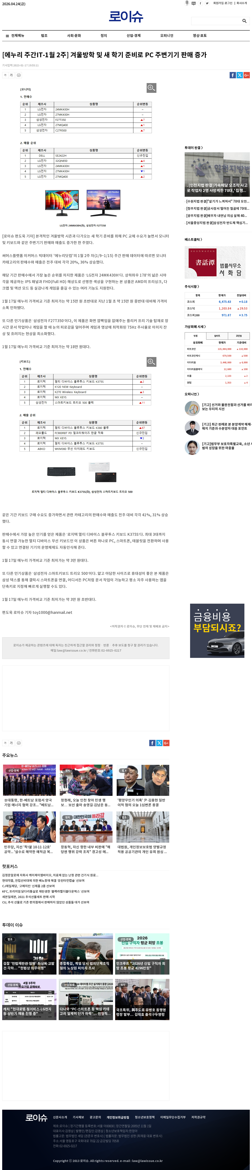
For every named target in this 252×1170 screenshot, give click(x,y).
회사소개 (240, 3)
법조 (44, 36)
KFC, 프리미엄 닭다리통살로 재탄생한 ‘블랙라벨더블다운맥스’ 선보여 (46, 891)
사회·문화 (74, 36)
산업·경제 (134, 36)
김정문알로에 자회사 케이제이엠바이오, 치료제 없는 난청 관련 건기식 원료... (50, 875)
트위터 (240, 75)
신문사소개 (60, 1117)
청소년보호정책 (145, 1117)
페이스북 (233, 75)
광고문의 (95, 1117)
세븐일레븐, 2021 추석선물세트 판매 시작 (28, 897)
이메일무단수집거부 (173, 1117)
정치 (104, 36)
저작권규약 (198, 1117)
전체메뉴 (17, 36)
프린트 (19, 75)
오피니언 (166, 36)
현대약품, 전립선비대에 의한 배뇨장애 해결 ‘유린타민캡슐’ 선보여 (43, 881)
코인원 (239, 336)
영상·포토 (200, 36)
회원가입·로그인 (223, 3)
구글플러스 (247, 75)
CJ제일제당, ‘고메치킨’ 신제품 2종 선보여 (28, 886)
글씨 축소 (5, 75)
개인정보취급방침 (118, 1117)
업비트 (217, 336)
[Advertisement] (45, 698)
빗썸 (195, 336)
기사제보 (78, 1117)
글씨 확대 (11, 75)
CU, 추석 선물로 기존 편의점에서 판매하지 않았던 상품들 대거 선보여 (45, 902)
